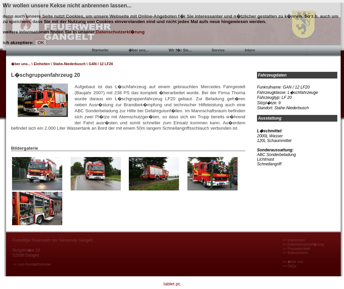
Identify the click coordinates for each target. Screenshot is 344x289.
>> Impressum (293, 240)
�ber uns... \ (21, 64)
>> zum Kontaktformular (32, 264)
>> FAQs (289, 266)
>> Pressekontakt (296, 249)
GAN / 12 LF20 (101, 64)
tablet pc (172, 283)
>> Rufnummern (295, 253)
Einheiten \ (43, 64)
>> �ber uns (292, 262)
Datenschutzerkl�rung (120, 31)
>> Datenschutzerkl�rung (303, 244)
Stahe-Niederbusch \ (70, 64)
